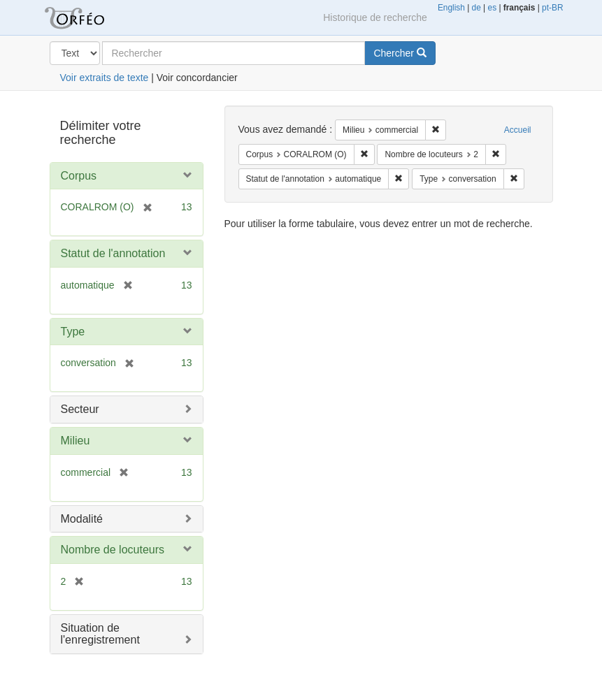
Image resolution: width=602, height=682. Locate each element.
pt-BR (552, 8)
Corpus (79, 176)
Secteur (80, 409)
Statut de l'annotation (113, 253)
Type (73, 332)
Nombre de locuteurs (113, 550)
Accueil (517, 130)
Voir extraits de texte (104, 77)
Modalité (82, 519)
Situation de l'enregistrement (100, 634)
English (451, 8)
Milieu (75, 441)
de (476, 8)
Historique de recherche (375, 17)
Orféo (91, 17)
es (492, 8)
